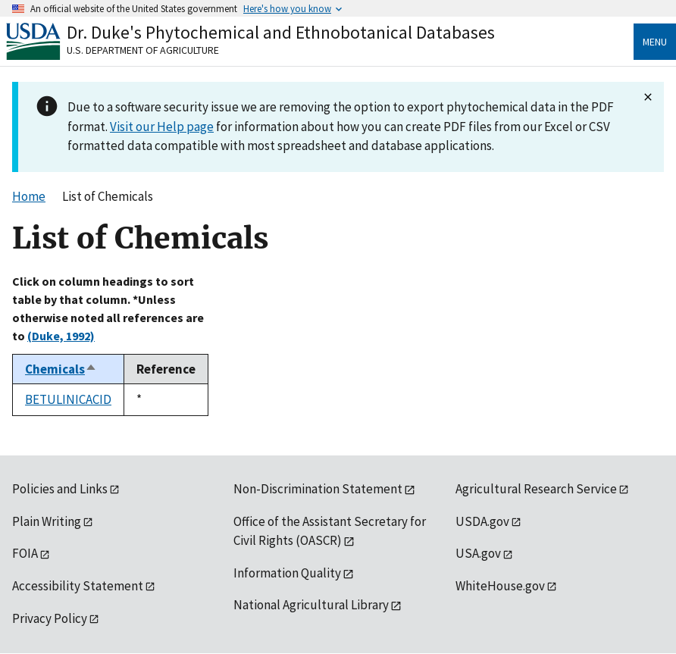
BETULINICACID (68, 399)
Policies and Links (60, 488)
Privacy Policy (49, 618)
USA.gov (478, 553)
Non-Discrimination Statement (317, 488)
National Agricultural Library (311, 604)
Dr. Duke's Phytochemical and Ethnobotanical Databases (281, 32)
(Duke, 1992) (61, 335)
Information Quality (287, 573)
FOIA (25, 553)
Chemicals (61, 369)
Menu (655, 42)
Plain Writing (46, 521)
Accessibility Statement (77, 585)
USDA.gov (482, 521)
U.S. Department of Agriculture (143, 50)
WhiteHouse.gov (500, 585)
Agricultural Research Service (536, 488)
